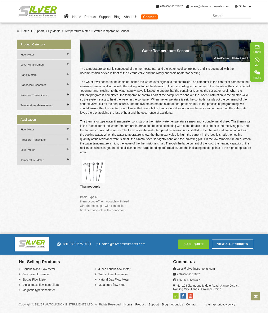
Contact (149, 17)
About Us (131, 17)
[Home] (66, 17)
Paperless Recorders (33, 84)
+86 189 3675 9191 (74, 244)
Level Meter (28, 149)
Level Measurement (32, 64)
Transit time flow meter (113, 274)
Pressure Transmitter (33, 139)
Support (105, 17)
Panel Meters (29, 74)
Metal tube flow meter (112, 284)
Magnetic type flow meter (38, 290)
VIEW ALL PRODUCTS (232, 244)
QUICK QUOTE (193, 244)
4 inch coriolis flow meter (114, 269)
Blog (117, 17)
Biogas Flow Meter (34, 279)
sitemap (210, 304)
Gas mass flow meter (36, 274)
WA (257, 61)
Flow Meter (27, 54)
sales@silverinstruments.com (209, 6)
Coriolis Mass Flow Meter (38, 269)
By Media (54, 31)
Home (76, 17)
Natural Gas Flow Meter (113, 279)
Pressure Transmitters (34, 95)
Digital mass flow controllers (40, 284)
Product (90, 17)
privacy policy (226, 304)
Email (257, 49)
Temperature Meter (77, 31)
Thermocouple (90, 186)
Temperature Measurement (37, 105)
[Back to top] (255, 296)
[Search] (246, 15)
